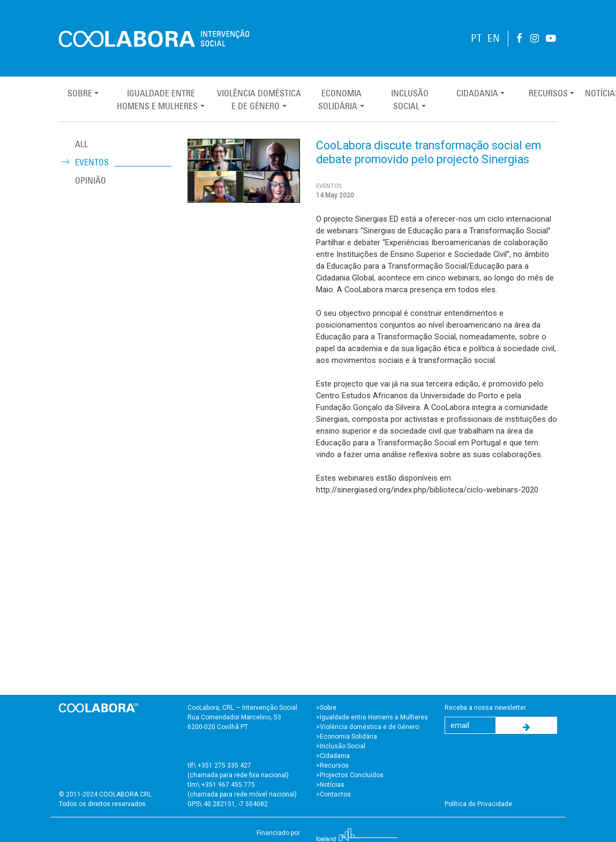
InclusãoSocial (410, 99)
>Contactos (333, 794)
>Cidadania (333, 756)
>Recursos (332, 765)
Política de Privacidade (478, 804)
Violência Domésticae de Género (259, 99)
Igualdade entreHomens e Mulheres (157, 99)
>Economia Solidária (346, 736)
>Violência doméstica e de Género (367, 727)
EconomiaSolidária (339, 99)
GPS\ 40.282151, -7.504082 (227, 804)
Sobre (79, 93)
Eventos (92, 162)
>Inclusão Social (340, 746)
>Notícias (330, 784)
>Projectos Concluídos (350, 775)
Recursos (548, 93)
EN (493, 38)
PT (476, 38)
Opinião (90, 180)
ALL (81, 144)
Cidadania (477, 93)
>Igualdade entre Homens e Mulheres (372, 717)
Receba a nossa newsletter (485, 707)
